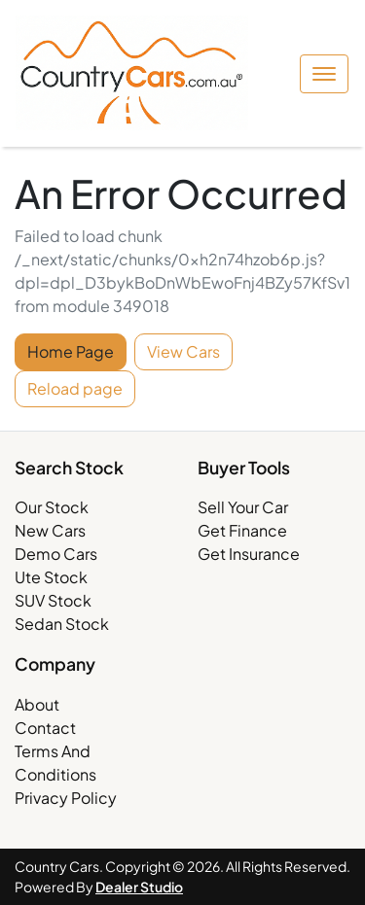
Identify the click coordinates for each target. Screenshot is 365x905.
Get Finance (242, 530)
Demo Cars (56, 553)
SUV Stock (53, 600)
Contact (45, 727)
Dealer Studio (139, 886)
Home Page (70, 351)
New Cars (50, 530)
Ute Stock (51, 577)
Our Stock (52, 507)
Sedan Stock (62, 623)
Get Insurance (249, 553)
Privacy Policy (66, 797)
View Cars (183, 351)
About (37, 704)
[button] (324, 73)
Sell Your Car (243, 507)
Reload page (75, 388)
